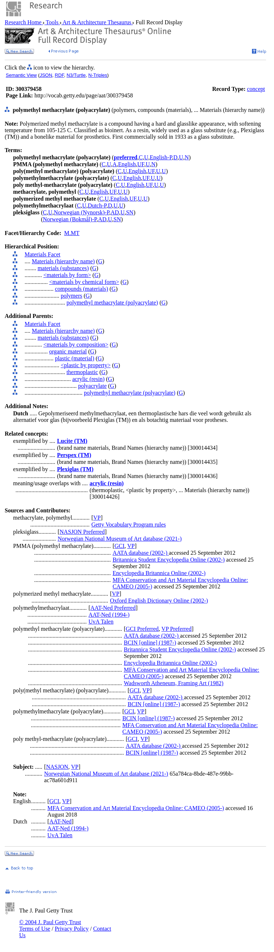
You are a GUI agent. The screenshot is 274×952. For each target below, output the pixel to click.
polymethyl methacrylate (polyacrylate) (112, 302)
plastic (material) (74, 358)
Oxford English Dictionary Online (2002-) (159, 600)
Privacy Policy (72, 929)
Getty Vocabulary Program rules (128, 524)
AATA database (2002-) (140, 553)
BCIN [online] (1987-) (150, 642)
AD (115, 212)
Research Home (24, 22)
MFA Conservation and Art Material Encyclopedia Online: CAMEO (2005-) (135, 808)
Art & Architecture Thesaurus (97, 22)
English (127, 164)
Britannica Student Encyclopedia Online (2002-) (168, 560)
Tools (52, 22)
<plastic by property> (86, 365)
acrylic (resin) (88, 379)
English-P (161, 157)
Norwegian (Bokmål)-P (70, 219)
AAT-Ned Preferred (113, 608)
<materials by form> (67, 275)
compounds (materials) (81, 289)
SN (129, 212)
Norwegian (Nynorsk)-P (81, 212)
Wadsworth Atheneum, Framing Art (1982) (173, 683)
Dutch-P (97, 205)
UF (140, 164)
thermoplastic (82, 372)
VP (96, 518)
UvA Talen (101, 621)
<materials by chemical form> (84, 282)
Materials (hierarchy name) (63, 261)
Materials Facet (42, 254)
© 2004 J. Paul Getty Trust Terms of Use (50, 925)
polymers (71, 296)
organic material (68, 351)
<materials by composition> (75, 344)
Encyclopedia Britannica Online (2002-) (158, 573)
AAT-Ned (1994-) (109, 615)
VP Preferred (177, 629)
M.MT (72, 233)
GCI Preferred (142, 629)
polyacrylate (92, 386)
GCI (120, 546)
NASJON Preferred (82, 532)
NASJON (57, 767)
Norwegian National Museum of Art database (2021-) (119, 539)
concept (256, 89)
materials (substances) (63, 268)
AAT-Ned (60, 821)
